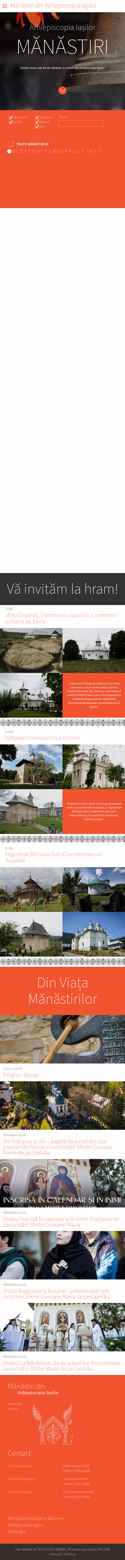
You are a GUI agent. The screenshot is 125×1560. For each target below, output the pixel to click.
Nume (63, 117)
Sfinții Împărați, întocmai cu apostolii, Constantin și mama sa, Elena (61, 618)
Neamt (45, 122)
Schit (17, 122)
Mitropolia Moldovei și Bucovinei (36, 1519)
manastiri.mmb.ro (62, 1554)
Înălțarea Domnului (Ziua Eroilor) (42, 738)
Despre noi (15, 1404)
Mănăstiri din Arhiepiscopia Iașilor (54, 5)
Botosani (46, 117)
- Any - (28, 144)
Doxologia (16, 1532)
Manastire (21, 117)
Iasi (42, 126)
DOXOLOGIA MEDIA (51, 1549)
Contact (13, 1409)
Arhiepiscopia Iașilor (26, 1525)
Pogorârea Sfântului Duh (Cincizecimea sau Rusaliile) (53, 857)
